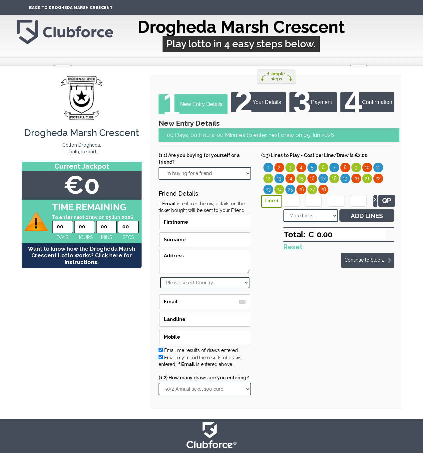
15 (301, 178)
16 (312, 178)
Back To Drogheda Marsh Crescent (71, 7)
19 (345, 178)
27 (312, 189)
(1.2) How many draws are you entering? (204, 377)
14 (290, 178)
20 (356, 178)
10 (367, 167)
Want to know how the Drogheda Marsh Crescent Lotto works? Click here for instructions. (81, 255)
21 (367, 178)
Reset (292, 247)
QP (386, 201)
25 (290, 189)
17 (323, 178)
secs (128, 237)
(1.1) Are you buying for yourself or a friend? (199, 159)
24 (279, 189)
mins (106, 237)
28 (323, 189)
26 (301, 189)
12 (268, 178)
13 (279, 178)
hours (85, 237)
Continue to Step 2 (364, 260)
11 (378, 167)
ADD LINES (367, 215)
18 (334, 178)
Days (62, 237)
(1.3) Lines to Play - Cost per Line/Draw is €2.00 (314, 155)
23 (268, 189)
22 (378, 178)
